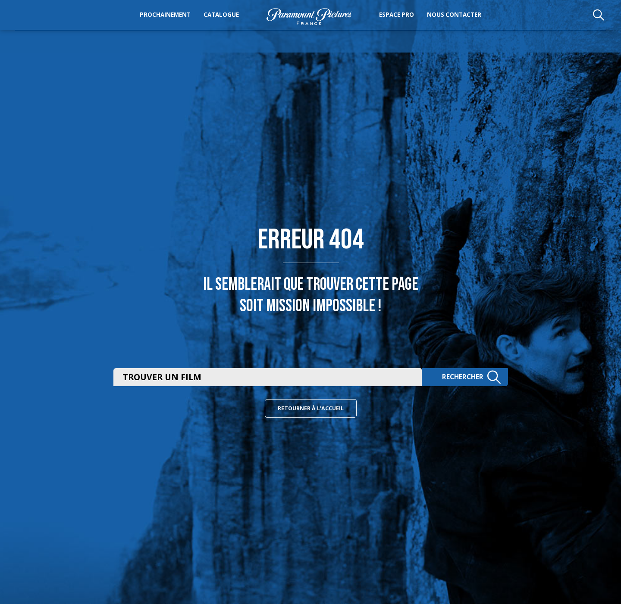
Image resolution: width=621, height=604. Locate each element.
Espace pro (414, 24)
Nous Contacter (472, 24)
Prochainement (147, 24)
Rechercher (469, 376)
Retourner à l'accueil (310, 409)
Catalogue (203, 24)
